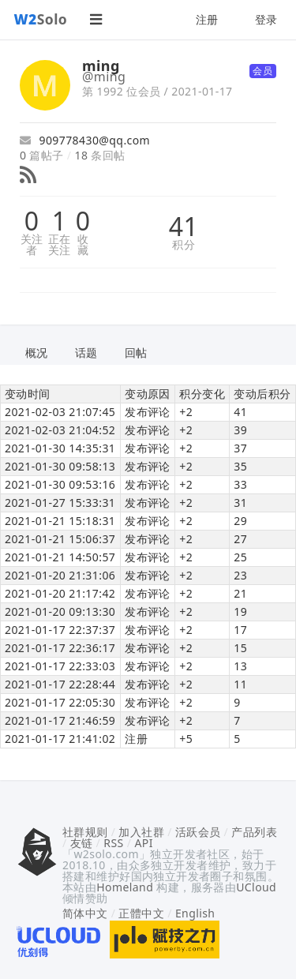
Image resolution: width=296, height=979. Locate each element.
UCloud (256, 887)
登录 (266, 19)
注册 (207, 19)
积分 (183, 244)
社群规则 (85, 831)
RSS (113, 842)
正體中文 (141, 913)
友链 (81, 842)
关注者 (32, 245)
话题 (86, 352)
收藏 (82, 245)
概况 (36, 352)
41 (183, 226)
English (195, 913)
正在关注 (59, 245)
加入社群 (141, 831)
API (143, 842)
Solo (41, 18)
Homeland (124, 887)
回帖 (136, 352)
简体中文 (85, 913)
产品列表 (254, 831)
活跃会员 (198, 831)
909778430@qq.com (85, 140)
